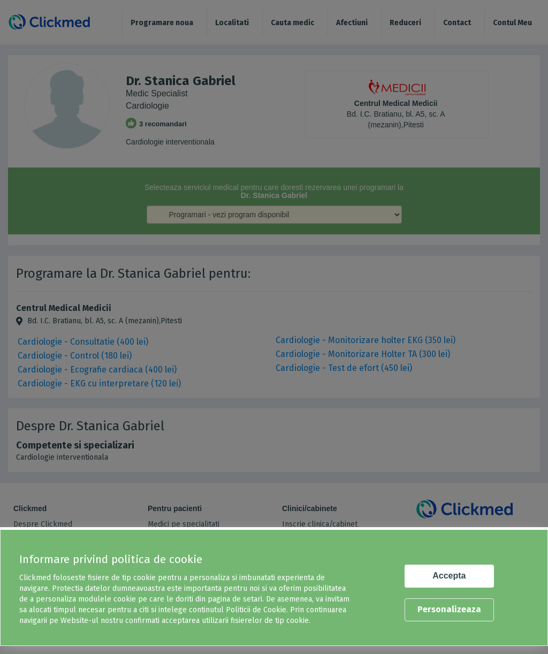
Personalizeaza (449, 609)
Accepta (449, 575)
